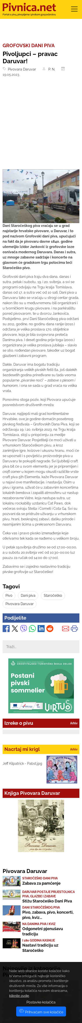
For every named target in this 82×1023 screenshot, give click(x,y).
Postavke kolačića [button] (41, 1002)
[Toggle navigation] (74, 10)
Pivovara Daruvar (21, 69)
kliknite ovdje (19, 996)
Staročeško (53, 595)
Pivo (8, 595)
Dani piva (28, 595)
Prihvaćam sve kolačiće (41, 1012)
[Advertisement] (41, 126)
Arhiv (74, 723)
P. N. (51, 69)
